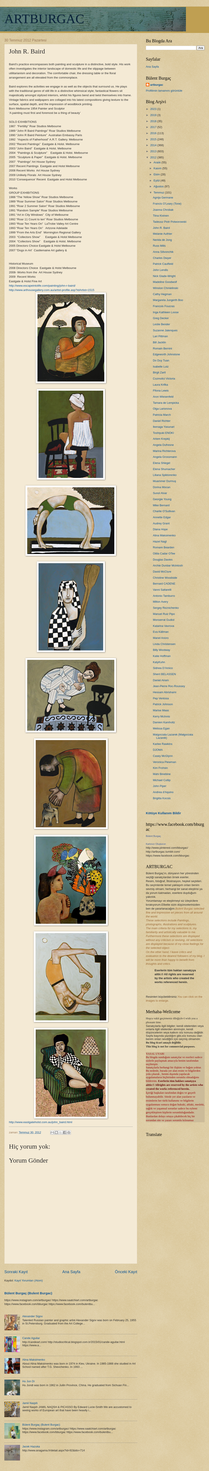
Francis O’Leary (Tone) (167, 203)
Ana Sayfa (71, 1272)
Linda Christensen (164, 644)
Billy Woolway (161, 650)
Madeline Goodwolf (165, 282)
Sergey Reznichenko (166, 607)
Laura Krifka (160, 384)
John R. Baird (161, 227)
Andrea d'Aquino (163, 792)
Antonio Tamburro (164, 595)
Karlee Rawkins (162, 744)
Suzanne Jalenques (165, 330)
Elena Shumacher (164, 469)
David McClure (162, 571)
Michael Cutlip (161, 780)
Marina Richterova (164, 451)
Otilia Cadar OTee (164, 553)
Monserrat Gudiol (163, 619)
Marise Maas (161, 710)
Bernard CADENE (164, 583)
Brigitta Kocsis (162, 798)
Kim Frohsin (160, 768)
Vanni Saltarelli (162, 589)
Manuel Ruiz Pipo (164, 614)
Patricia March (162, 414)
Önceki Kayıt (126, 1272)
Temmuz (159, 192)
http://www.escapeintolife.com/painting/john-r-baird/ (42, 285)
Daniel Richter (161, 420)
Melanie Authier (162, 233)
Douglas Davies (162, 559)
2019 (153, 115)
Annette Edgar (162, 517)
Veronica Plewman (164, 762)
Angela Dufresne (163, 444)
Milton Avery (160, 601)
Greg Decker (161, 318)
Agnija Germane (163, 197)
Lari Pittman (160, 336)
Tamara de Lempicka (166, 402)
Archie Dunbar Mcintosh (168, 565)
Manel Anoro (161, 638)
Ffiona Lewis (161, 390)
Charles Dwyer (162, 258)
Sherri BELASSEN (164, 674)
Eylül (156, 180)
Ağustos (158, 186)
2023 (153, 109)
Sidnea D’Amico (163, 668)
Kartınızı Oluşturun (156, 844)
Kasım (157, 168)
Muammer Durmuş (164, 481)
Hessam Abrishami (164, 692)
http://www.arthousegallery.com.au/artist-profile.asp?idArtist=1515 (51, 290)
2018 (153, 121)
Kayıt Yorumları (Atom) (29, 1280)
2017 (153, 127)
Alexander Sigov (32, 1316)
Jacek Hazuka (31, 1446)
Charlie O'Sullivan (164, 511)
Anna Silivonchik (163, 251)
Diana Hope (160, 529)
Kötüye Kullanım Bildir (163, 813)
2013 (153, 151)
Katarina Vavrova (163, 626)
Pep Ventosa (161, 698)
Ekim (156, 174)
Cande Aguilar (31, 1338)
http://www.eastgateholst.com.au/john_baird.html (40, 1122)
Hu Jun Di (28, 1381)
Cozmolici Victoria (164, 378)
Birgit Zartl (159, 372)
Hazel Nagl (160, 541)
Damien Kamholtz (164, 722)
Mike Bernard (161, 505)
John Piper (159, 786)
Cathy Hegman (162, 294)
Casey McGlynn (163, 756)
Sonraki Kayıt (16, 1272)
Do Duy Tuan (161, 360)
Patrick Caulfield (163, 263)
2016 (153, 133)
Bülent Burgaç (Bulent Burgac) (28, 1293)
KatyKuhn (159, 662)
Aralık (157, 162)
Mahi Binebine (162, 774)
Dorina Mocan (161, 487)
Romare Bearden (163, 547)
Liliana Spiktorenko (165, 475)
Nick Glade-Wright (164, 276)
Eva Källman (161, 631)
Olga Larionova (162, 408)
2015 (153, 139)
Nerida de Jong (162, 239)
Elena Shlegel (161, 463)
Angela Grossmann (165, 456)
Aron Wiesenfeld (163, 396)
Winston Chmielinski (165, 288)
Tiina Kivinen (161, 215)
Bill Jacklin (159, 342)
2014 (153, 145)
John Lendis (160, 270)
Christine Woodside (165, 577)
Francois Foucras (163, 306)
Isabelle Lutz (161, 366)
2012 (153, 157)
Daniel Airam (161, 680)
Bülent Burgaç (153, 836)
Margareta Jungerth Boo (168, 300)
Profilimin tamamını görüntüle (164, 90)
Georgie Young (162, 499)
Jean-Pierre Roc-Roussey (169, 686)
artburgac (156, 84)
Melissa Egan (161, 728)
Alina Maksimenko (33, 1359)
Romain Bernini (162, 348)
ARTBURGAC (44, 19)
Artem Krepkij (161, 438)
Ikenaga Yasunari (163, 426)
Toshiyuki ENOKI (163, 432)
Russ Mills (159, 245)
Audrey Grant (161, 523)
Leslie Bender (161, 324)
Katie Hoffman (161, 656)
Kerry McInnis (161, 716)
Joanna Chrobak (163, 209)
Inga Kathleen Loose (166, 312)
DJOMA (158, 749)
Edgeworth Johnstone (166, 354)
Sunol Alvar (160, 493)
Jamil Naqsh (30, 1403)
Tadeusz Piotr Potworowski (169, 221)
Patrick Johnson (163, 704)
